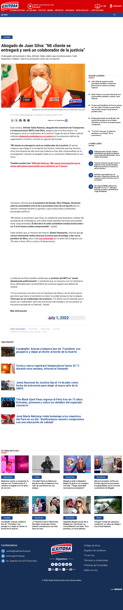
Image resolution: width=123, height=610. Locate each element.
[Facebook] (52, 564)
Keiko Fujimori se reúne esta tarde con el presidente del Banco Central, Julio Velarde (106, 96)
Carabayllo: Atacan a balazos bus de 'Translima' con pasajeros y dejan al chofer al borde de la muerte (48, 350)
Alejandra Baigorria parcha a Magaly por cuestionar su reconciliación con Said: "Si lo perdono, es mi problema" (76, 525)
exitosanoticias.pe (15, 556)
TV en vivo (89, 555)
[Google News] (66, 564)
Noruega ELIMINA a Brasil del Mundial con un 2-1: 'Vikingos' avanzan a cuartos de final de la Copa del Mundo (106, 188)
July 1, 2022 (58, 318)
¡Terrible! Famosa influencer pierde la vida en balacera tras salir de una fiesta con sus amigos (45, 484)
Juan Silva (56, 329)
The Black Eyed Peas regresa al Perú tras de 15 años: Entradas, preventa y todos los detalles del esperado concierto (49, 402)
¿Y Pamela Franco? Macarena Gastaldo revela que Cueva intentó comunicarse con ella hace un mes (45, 525)
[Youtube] (59, 564)
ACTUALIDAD (33, 329)
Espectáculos (82, 10)
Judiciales (69, 10)
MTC (45, 332)
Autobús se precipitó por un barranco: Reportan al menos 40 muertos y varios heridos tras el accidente (106, 177)
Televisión (14, 19)
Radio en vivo (91, 570)
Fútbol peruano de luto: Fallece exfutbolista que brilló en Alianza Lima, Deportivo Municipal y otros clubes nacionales (107, 154)
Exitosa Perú (97, 10)
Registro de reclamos (95, 550)
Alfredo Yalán (45, 329)
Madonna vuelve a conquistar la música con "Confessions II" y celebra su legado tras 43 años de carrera (15, 484)
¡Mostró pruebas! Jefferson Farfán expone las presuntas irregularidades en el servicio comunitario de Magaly (107, 484)
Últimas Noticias (17, 10)
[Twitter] (56, 564)
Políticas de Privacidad (95, 565)
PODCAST (117, 6)
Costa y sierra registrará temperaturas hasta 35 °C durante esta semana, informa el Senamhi (47, 367)
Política (42, 10)
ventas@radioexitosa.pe (18, 551)
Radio (23, 19)
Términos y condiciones (96, 560)
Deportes (59, 10)
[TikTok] (70, 564)
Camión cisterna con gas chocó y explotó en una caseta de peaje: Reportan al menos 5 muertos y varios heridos (107, 165)
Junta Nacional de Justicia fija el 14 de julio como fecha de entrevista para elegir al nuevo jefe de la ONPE (47, 385)
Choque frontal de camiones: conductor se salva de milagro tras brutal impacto (107, 524)
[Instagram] (63, 564)
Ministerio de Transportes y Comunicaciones (25, 332)
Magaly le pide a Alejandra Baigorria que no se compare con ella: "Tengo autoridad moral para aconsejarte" (76, 484)
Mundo (50, 10)
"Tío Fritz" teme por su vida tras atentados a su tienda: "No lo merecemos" (103, 133)
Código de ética (92, 545)
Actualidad (31, 10)
